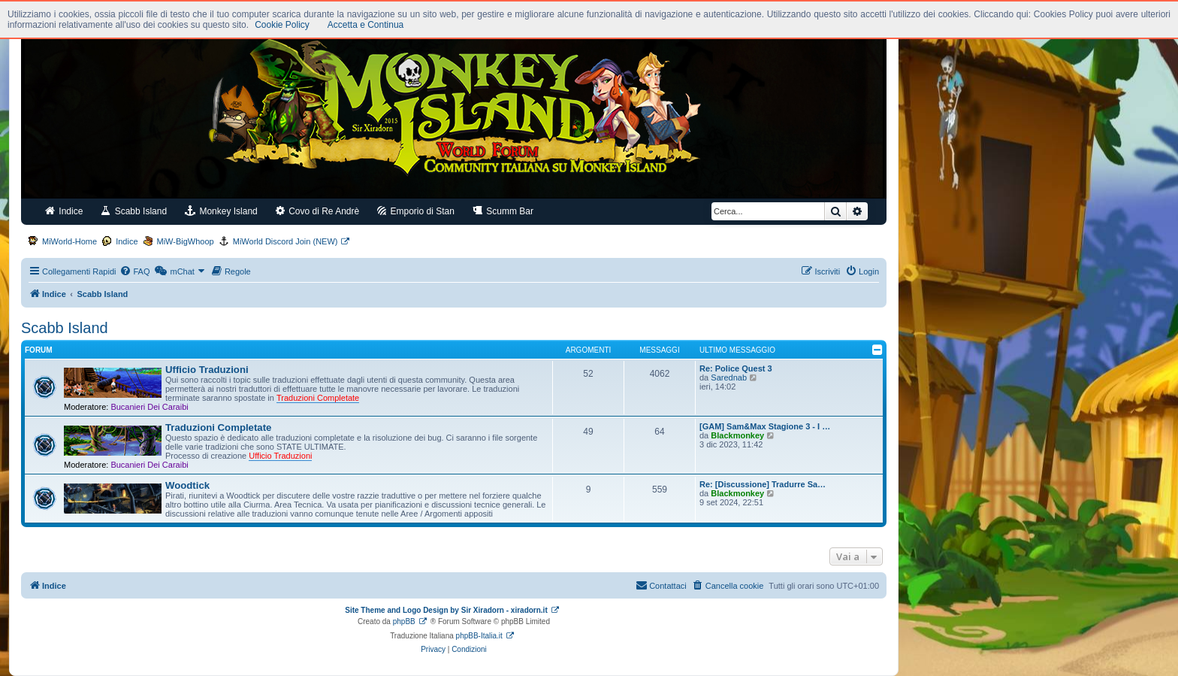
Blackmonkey (737, 435)
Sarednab (729, 377)
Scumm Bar (503, 211)
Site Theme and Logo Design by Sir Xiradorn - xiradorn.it (446, 610)
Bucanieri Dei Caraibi (149, 406)
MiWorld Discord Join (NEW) (285, 241)
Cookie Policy (282, 25)
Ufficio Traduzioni (207, 369)
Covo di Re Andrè (317, 211)
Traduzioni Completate (218, 427)
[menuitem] (134, 271)
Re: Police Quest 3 (735, 368)
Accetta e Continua (365, 25)
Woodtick (187, 485)
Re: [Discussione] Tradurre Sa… (762, 484)
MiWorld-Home (69, 241)
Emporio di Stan (416, 211)
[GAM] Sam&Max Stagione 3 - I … (764, 426)
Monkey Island (221, 211)
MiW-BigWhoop (185, 241)
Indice (64, 211)
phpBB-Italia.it (479, 636)
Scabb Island (134, 211)
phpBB (404, 621)
